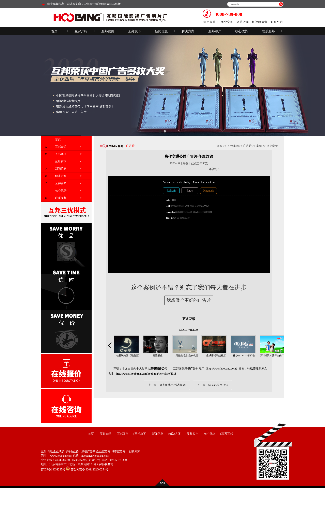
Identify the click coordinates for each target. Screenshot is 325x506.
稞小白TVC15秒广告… (245, 355)
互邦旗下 (134, 31)
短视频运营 (259, 22)
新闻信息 (161, 31)
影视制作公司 (158, 368)
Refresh (171, 190)
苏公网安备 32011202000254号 (87, 469)
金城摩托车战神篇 (216, 355)
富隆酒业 (157, 355)
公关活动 (242, 22)
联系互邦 (268, 31)
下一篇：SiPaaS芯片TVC (212, 385)
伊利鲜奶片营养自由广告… (274, 355)
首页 (54, 31)
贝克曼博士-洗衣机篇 (186, 355)
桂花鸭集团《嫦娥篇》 (128, 355)
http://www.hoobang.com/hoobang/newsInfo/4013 (146, 373)
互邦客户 (214, 31)
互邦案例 (107, 31)
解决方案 (188, 31)
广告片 (247, 145)
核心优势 (241, 31)
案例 (259, 145)
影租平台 (276, 22)
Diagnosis (208, 190)
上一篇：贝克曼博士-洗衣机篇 (167, 385)
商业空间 (227, 22)
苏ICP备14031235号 (53, 469)
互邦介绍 (81, 31)
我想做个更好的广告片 (189, 300)
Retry (190, 190)
